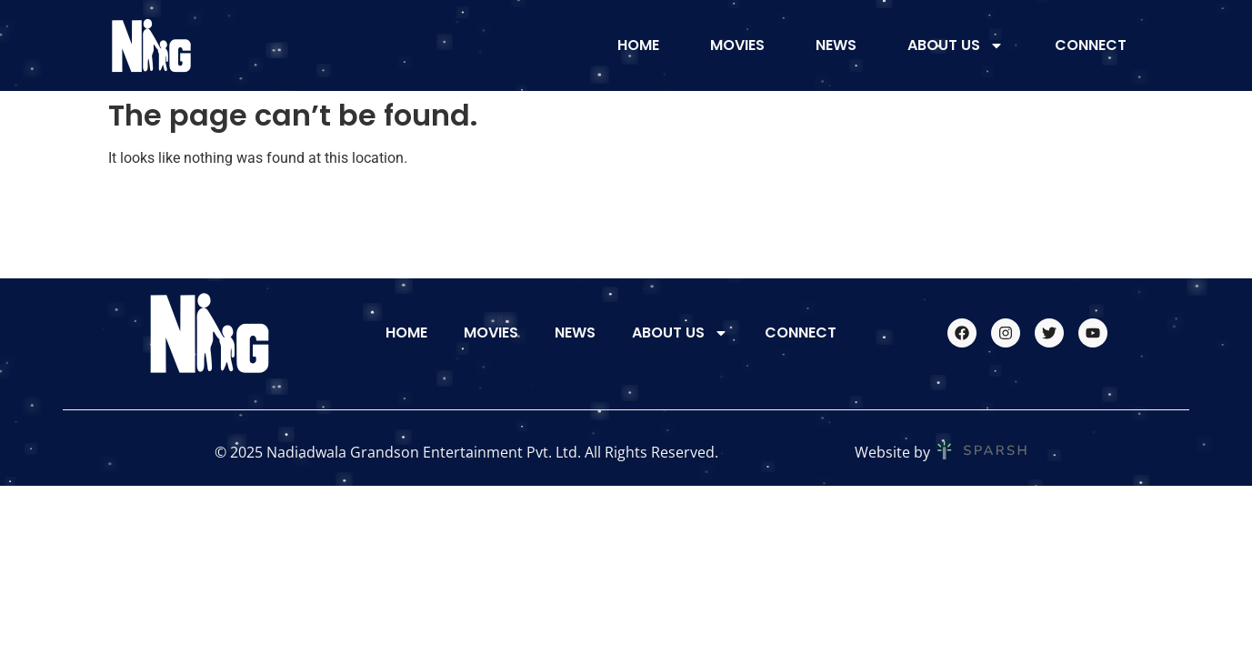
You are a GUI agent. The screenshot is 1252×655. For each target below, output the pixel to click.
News (836, 45)
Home (638, 45)
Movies (737, 45)
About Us (955, 45)
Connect (1091, 45)
